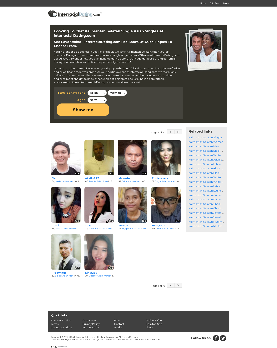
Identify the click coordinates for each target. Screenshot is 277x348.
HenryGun (158, 213)
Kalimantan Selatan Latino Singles (210, 151)
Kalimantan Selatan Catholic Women (211, 182)
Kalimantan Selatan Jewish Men (208, 204)
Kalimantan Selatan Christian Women (212, 191)
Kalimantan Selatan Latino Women (210, 173)
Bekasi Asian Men (64, 263)
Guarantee (89, 308)
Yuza (88, 213)
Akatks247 (92, 165)
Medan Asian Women (66, 216)
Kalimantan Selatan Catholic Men (209, 186)
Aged (81, 100)
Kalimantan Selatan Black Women (210, 155)
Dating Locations (61, 315)
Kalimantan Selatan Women (206, 129)
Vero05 (123, 213)
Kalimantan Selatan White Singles (209, 142)
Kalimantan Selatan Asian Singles (209, 147)
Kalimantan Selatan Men (204, 133)
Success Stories (61, 308)
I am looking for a (72, 92)
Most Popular (91, 315)
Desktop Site (154, 311)
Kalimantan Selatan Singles (205, 124)
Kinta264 (91, 260)
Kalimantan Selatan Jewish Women (210, 200)
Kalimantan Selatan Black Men (208, 160)
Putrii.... (56, 213)
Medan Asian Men (64, 168)
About (149, 315)
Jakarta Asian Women (99, 216)
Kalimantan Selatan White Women (210, 164)
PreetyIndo (59, 260)
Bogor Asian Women (165, 168)
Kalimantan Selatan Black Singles (209, 138)
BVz (54, 165)
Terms (54, 311)
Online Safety (154, 308)
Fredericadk (160, 165)
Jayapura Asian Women (134, 216)
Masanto (124, 165)
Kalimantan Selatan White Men (208, 169)
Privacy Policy (91, 311)
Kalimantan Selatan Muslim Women (211, 209)
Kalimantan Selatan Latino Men (208, 178)
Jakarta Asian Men (98, 168)
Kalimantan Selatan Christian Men (209, 195)
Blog (117, 308)
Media (118, 315)
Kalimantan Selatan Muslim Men (208, 213)
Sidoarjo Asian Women (100, 263)
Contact (119, 311)
